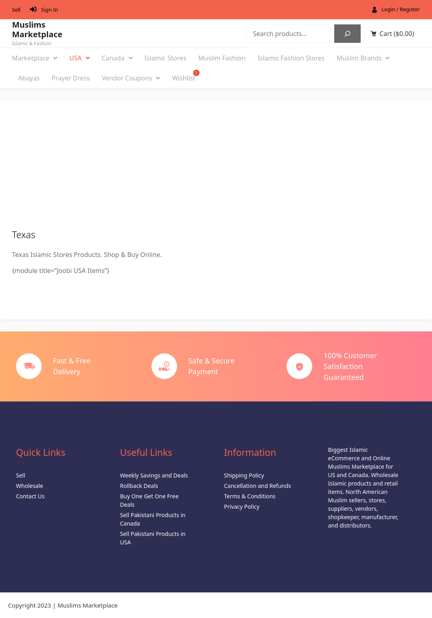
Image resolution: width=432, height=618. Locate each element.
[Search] (347, 33)
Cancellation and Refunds (257, 486)
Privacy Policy (241, 506)
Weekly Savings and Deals (154, 475)
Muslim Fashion (222, 58)
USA (79, 58)
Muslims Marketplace (37, 29)
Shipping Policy (244, 475)
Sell (16, 9)
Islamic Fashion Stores (291, 58)
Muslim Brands (363, 58)
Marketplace (34, 58)
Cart (397, 33)
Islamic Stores (165, 58)
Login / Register (401, 9)
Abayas (29, 78)
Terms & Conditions (250, 496)
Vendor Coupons (131, 78)
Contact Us (30, 496)
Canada (117, 58)
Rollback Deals (139, 486)
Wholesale (29, 486)
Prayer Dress (71, 78)
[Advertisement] (216, 169)
